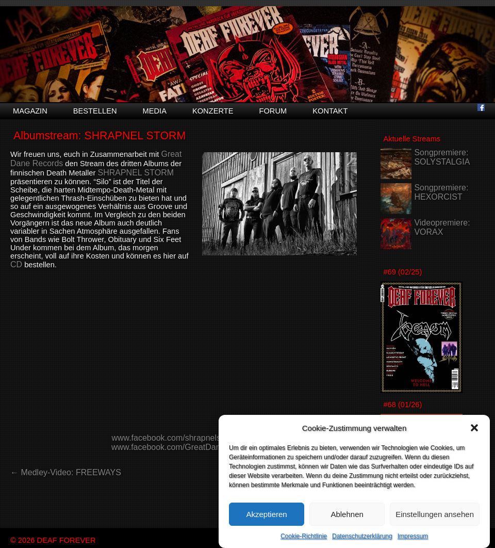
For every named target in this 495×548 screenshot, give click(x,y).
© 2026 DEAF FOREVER (53, 540)
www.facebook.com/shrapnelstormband (183, 437)
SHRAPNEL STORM (135, 172)
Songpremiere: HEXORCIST (441, 192)
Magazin (30, 111)
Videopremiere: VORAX (442, 227)
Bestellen (95, 111)
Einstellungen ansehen (434, 514)
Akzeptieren (266, 514)
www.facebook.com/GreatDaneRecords (183, 447)
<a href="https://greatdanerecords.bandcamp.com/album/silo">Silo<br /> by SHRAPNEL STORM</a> (183, 354)
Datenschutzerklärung (362, 536)
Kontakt (330, 111)
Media (155, 111)
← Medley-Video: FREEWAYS (65, 472)
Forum (273, 111)
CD (16, 264)
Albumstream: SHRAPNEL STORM (99, 136)
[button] (474, 428)
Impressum (413, 536)
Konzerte (213, 111)
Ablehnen (347, 514)
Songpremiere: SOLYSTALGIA (442, 157)
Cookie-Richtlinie (303, 536)
